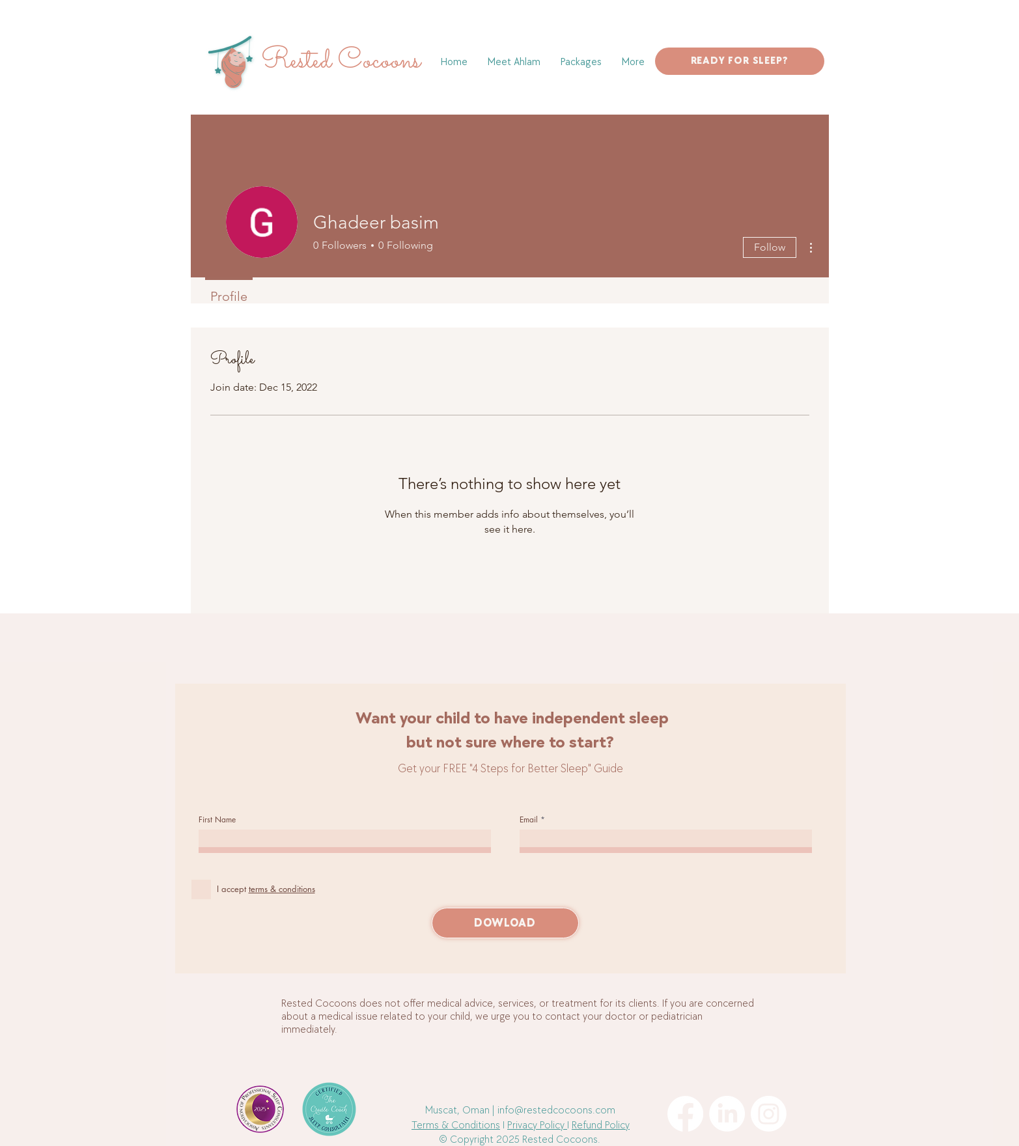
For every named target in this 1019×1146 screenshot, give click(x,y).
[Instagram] (769, 1114)
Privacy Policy (537, 1125)
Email (529, 820)
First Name (217, 820)
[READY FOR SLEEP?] (739, 61)
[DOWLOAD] (505, 923)
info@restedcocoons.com (556, 1110)
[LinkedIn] (727, 1114)
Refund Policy (601, 1125)
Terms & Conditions (456, 1125)
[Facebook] (685, 1114)
